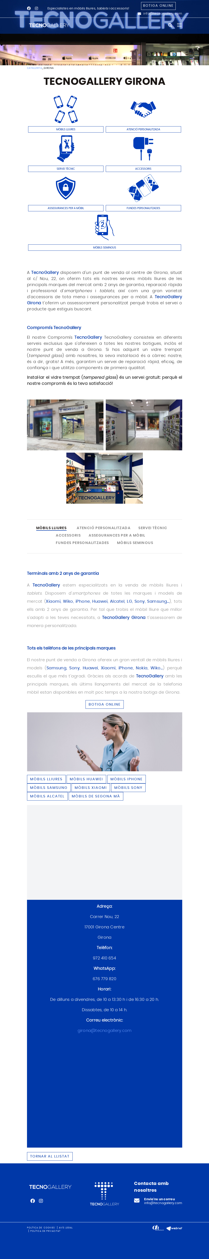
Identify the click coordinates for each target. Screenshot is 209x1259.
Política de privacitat (45, 1231)
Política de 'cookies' (41, 1228)
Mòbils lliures (46, 779)
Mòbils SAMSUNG (48, 788)
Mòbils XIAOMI (91, 788)
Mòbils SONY (128, 788)
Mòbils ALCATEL (47, 796)
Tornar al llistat (50, 1156)
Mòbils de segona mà (96, 796)
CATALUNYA (34, 68)
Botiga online (158, 5)
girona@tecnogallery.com (105, 1031)
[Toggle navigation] (179, 25)
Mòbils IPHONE (126, 779)
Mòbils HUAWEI (86, 779)
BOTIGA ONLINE (105, 704)
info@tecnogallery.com (162, 13)
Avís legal (66, 1228)
